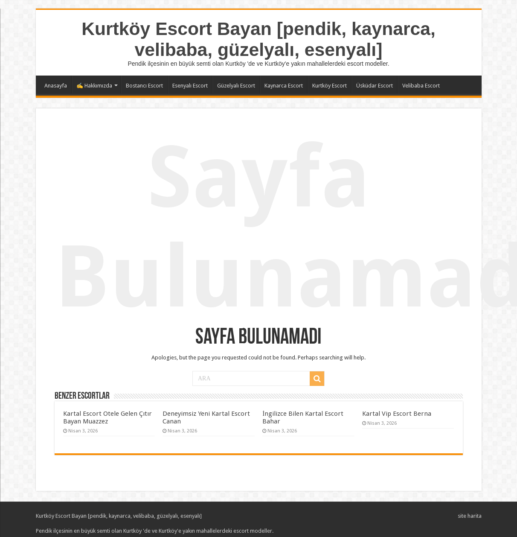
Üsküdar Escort (374, 85)
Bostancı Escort (144, 85)
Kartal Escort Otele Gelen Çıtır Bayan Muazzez (107, 417)
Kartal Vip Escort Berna (396, 413)
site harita (470, 516)
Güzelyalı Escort (236, 85)
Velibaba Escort (421, 85)
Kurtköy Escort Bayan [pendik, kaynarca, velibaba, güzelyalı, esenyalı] (258, 39)
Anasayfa (55, 85)
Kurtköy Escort (329, 85)
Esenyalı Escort (190, 85)
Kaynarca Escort (283, 85)
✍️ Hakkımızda (94, 85)
